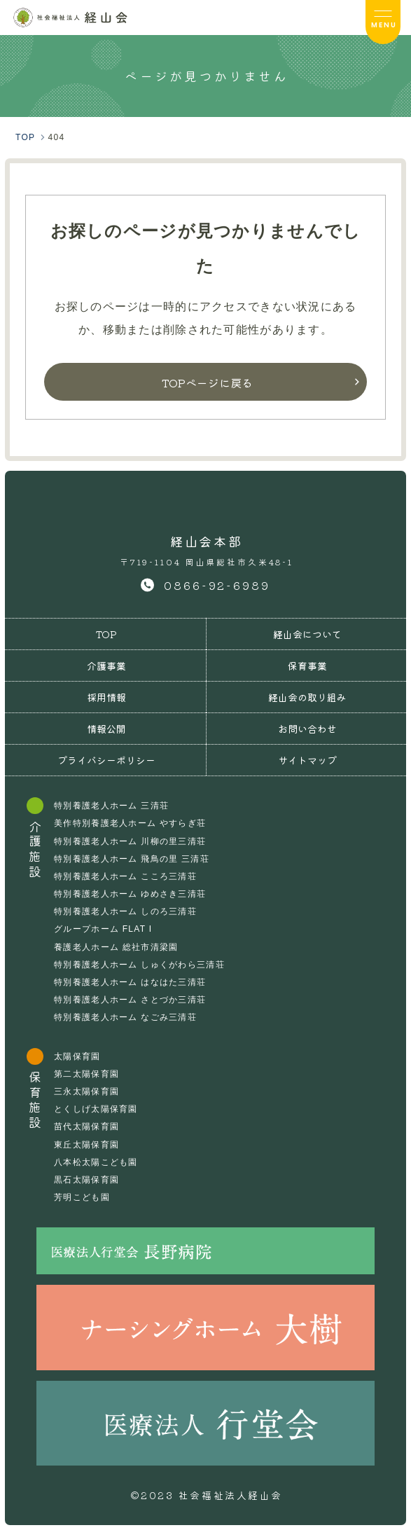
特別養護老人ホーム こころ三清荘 (125, 876)
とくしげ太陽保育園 (96, 1109)
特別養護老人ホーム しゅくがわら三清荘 (139, 965)
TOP (106, 634)
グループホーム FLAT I (103, 929)
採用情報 (106, 697)
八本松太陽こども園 (96, 1162)
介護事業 (106, 666)
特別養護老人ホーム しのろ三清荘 (125, 911)
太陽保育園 (77, 1056)
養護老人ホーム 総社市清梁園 (116, 947)
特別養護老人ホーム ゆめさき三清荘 (130, 894)
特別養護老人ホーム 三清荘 (111, 806)
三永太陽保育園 (86, 1091)
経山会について (307, 634)
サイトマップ (307, 760)
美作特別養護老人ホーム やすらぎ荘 (130, 823)
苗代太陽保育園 (86, 1126)
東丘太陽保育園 (86, 1145)
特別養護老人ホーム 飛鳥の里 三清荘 (131, 859)
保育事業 (307, 666)
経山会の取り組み (307, 697)
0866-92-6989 (217, 585)
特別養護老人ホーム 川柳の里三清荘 (130, 841)
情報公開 (106, 729)
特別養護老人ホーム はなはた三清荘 (130, 982)
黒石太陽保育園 (86, 1180)
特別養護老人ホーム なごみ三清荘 (125, 1017)
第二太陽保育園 (86, 1074)
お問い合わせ (307, 729)
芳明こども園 (82, 1197)
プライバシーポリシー (106, 760)
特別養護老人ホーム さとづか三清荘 (130, 1000)
